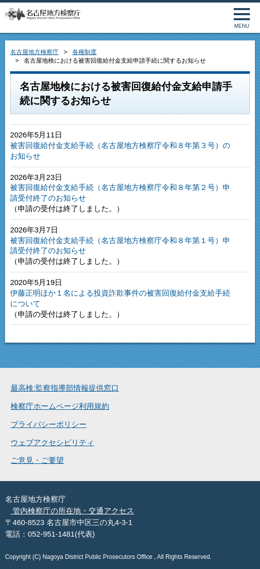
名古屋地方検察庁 (34, 52)
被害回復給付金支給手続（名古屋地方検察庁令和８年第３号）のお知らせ (120, 150)
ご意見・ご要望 (37, 460)
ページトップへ (241, 550)
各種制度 (84, 52)
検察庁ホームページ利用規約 (60, 406)
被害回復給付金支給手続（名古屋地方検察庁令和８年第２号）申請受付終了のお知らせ (120, 192)
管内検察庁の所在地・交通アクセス (72, 511)
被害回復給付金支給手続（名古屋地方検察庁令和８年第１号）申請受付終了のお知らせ (120, 245)
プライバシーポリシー (48, 424)
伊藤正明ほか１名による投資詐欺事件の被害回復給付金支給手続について (120, 298)
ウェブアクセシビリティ (52, 443)
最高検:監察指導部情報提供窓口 (65, 388)
